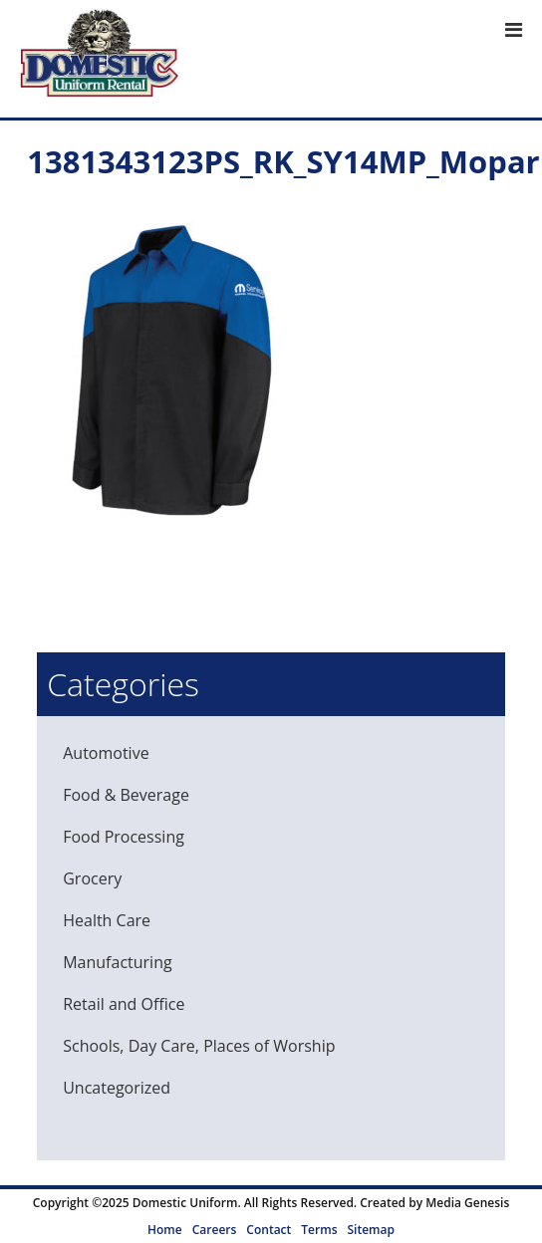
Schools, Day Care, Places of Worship (199, 1046)
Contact (268, 1229)
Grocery (92, 878)
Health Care (106, 920)
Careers (214, 1229)
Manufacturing (117, 962)
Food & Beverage (126, 795)
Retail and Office (123, 1004)
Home (164, 1229)
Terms (319, 1229)
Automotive (105, 753)
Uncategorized (116, 1088)
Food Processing (123, 837)
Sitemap (370, 1229)
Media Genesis (467, 1202)
